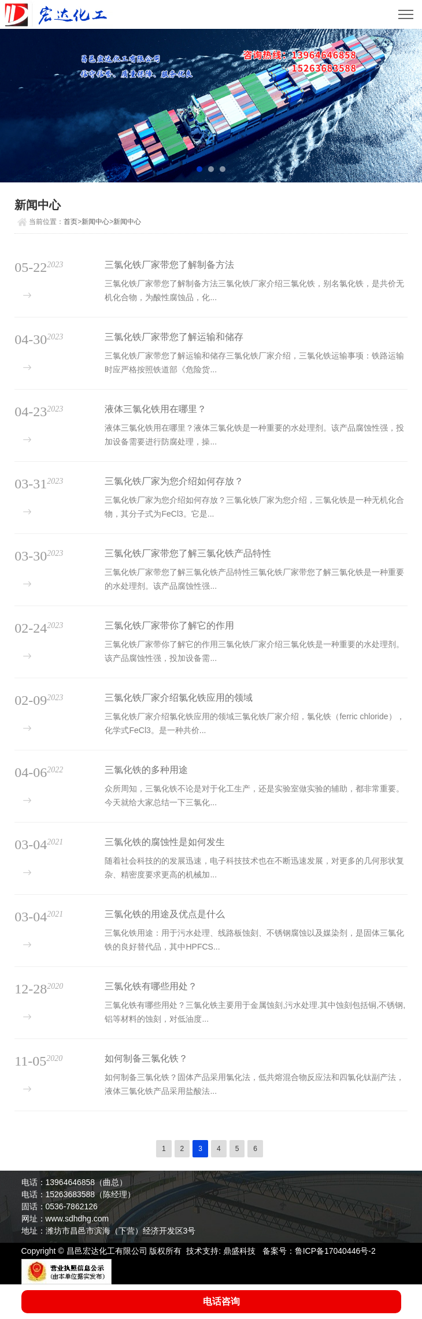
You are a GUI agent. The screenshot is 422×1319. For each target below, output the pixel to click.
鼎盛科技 (239, 1251)
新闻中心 (95, 222)
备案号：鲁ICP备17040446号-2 (319, 1251)
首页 (70, 222)
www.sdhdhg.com (77, 1218)
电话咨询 (221, 1301)
